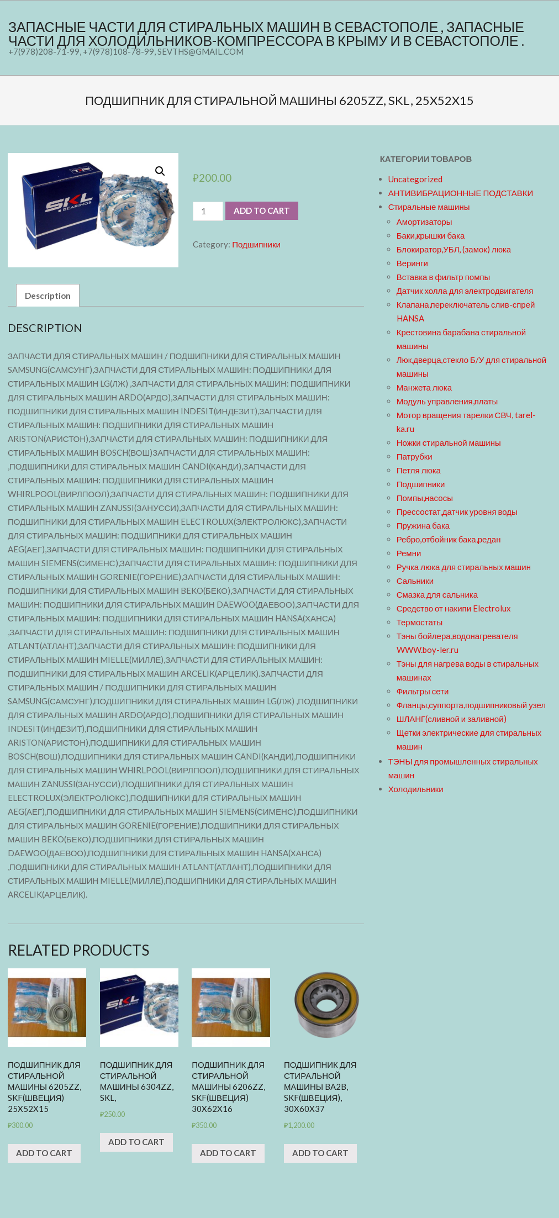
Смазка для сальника (437, 594)
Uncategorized (415, 179)
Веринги (412, 263)
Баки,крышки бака (431, 235)
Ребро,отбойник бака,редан (449, 539)
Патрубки (415, 456)
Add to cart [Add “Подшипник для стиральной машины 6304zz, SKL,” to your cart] (136, 1142)
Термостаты (420, 622)
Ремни (409, 553)
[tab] (48, 295)
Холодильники (416, 789)
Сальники (415, 581)
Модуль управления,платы (447, 401)
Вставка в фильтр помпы (444, 277)
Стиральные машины (429, 207)
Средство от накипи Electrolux (454, 608)
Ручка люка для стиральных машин (464, 567)
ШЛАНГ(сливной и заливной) (452, 719)
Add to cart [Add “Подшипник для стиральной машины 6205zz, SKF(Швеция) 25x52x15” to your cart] (44, 1153)
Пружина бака (423, 525)
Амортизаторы (424, 221)
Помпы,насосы (425, 498)
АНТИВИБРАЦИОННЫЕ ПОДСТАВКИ (461, 193)
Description (48, 295)
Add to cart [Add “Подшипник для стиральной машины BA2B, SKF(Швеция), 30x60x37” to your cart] (320, 1153)
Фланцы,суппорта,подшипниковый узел (471, 705)
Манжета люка (424, 387)
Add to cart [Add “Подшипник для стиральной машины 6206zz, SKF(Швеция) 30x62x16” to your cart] (228, 1153)
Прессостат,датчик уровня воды (457, 511)
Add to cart (262, 210)
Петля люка (419, 470)
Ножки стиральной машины (449, 442)
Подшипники (256, 244)
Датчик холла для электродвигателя (465, 291)
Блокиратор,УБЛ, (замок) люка (454, 249)
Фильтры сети (423, 691)
